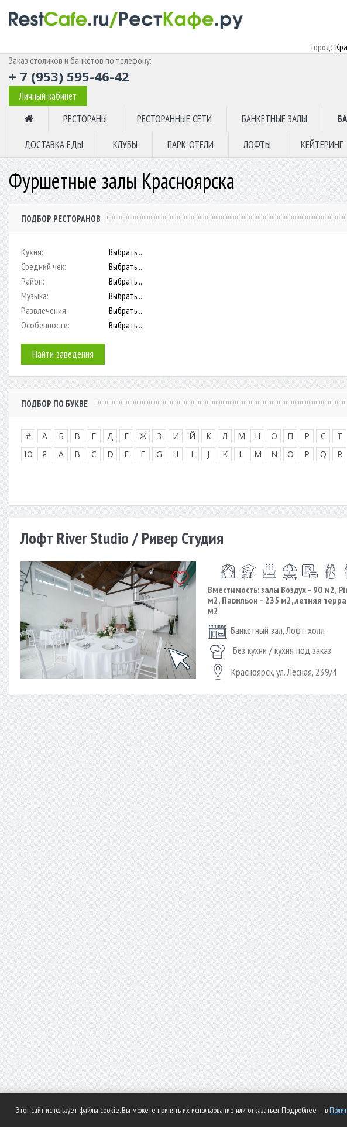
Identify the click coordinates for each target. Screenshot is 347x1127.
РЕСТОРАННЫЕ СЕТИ (174, 118)
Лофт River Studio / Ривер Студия (122, 538)
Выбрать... (125, 252)
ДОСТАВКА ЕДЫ (53, 144)
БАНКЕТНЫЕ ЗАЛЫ (274, 118)
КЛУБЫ (125, 144)
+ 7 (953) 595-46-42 (69, 76)
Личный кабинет (48, 96)
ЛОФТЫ (257, 144)
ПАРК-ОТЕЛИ (190, 144)
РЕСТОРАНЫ (85, 118)
